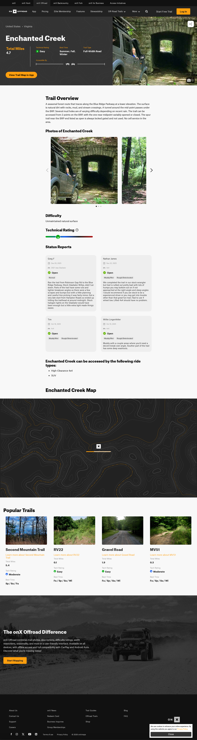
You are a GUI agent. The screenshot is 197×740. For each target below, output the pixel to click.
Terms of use (48, 734)
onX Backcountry (60, 3)
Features (80, 11)
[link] (77, 229)
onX (14, 3)
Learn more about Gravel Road (118, 554)
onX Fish (78, 3)
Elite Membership (62, 11)
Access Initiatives (118, 3)
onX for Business (96, 3)
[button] (191, 24)
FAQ (126, 716)
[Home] (18, 11)
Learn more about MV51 (163, 554)
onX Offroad (42, 3)
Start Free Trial (164, 11)
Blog (126, 710)
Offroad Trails (92, 716)
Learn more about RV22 (66, 554)
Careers (12, 727)
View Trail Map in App (21, 74)
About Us (13, 710)
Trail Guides (91, 710)
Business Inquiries (55, 721)
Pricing (45, 11)
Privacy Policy (62, 734)
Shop (88, 721)
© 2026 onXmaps (79, 734)
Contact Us (14, 716)
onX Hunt (26, 3)
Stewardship (96, 11)
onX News (51, 710)
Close (171, 734)
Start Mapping (15, 660)
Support (12, 721)
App (34, 11)
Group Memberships (56, 727)
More (136, 11)
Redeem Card (53, 716)
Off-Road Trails (117, 11)
